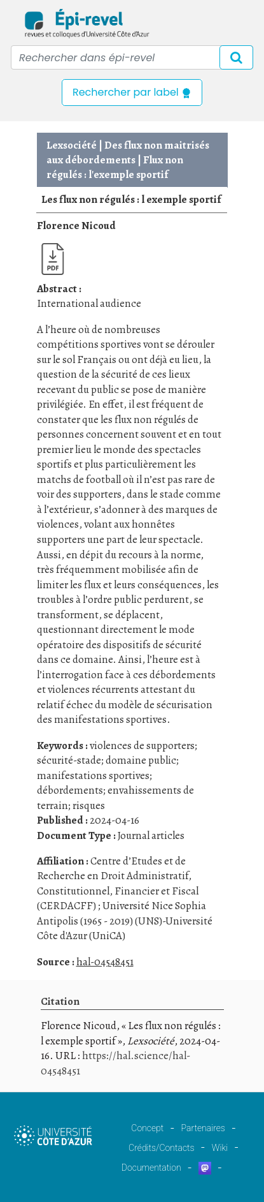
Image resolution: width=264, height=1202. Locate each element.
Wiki (220, 1148)
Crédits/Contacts (161, 1148)
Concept (147, 1128)
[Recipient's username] (132, 57)
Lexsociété (71, 145)
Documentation (151, 1167)
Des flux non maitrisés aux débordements (127, 152)
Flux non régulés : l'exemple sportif (114, 167)
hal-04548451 (105, 961)
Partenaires (203, 1128)
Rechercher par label (132, 92)
